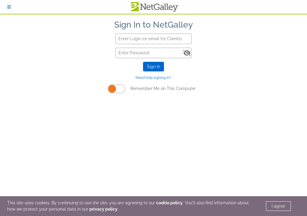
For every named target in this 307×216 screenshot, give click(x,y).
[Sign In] (9, 7)
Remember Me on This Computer (163, 88)
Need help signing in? (153, 78)
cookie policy (169, 202)
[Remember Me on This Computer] (116, 88)
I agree (278, 206)
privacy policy (103, 209)
